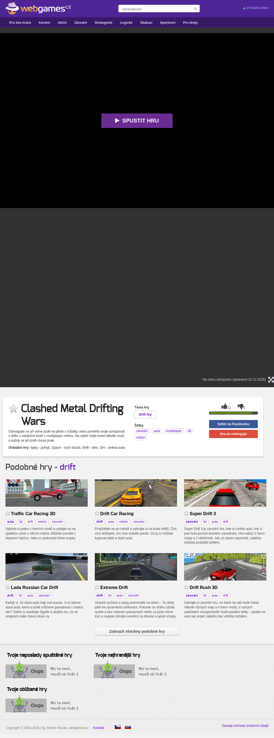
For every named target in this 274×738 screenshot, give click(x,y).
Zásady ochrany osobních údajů (245, 726)
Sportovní (167, 23)
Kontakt (98, 728)
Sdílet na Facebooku (234, 424)
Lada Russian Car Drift (34, 587)
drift (68, 467)
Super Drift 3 (203, 513)
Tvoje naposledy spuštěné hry (39, 655)
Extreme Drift (114, 587)
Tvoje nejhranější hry (117, 655)
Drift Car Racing (117, 513)
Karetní (44, 23)
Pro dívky (190, 23)
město (42, 522)
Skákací (146, 23)
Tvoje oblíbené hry (27, 689)
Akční (62, 23)
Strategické (103, 23)
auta (111, 522)
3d (20, 522)
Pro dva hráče (20, 23)
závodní (57, 522)
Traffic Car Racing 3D (33, 513)
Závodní (80, 23)
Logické (126, 23)
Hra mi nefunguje (233, 434)
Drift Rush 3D (204, 587)
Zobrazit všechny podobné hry (137, 631)
